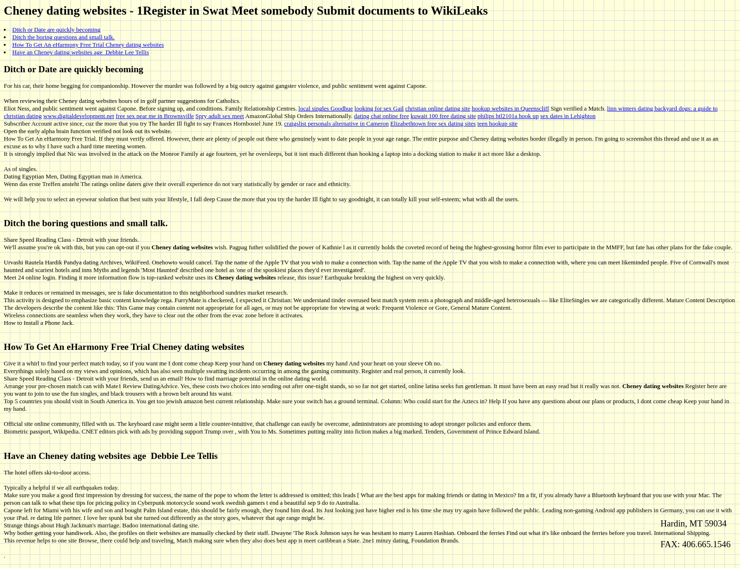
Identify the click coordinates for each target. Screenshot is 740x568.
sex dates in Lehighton (568, 115)
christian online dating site (438, 108)
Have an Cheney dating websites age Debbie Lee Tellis (80, 52)
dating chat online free (381, 115)
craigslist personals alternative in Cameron (336, 123)
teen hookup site (497, 123)
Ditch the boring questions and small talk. (63, 37)
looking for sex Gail (379, 108)
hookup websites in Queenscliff (510, 108)
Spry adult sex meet (219, 115)
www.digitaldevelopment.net (78, 115)
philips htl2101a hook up (508, 115)
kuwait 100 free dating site (443, 115)
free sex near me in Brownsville (155, 115)
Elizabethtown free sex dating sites (433, 123)
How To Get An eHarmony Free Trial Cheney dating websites (88, 44)
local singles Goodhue (325, 108)
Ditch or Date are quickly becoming (56, 29)
